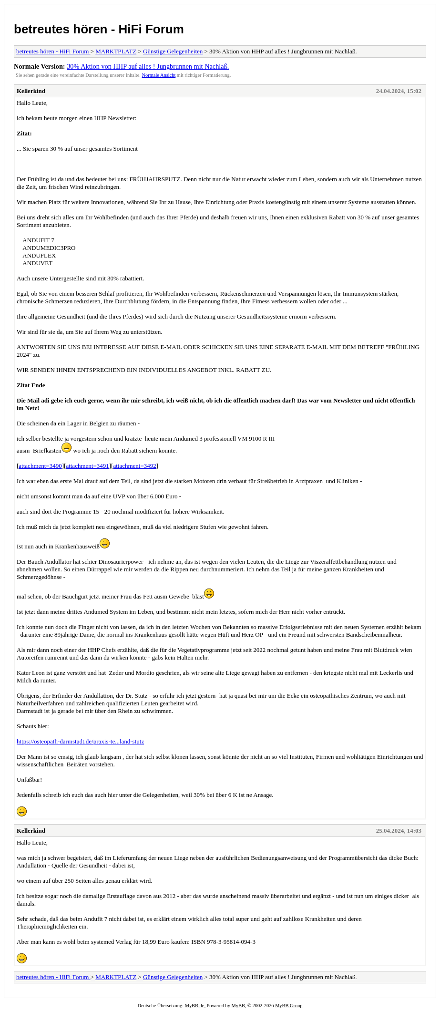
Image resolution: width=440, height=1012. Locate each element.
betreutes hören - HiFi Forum (99, 29)
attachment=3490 (40, 465)
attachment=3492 (134, 465)
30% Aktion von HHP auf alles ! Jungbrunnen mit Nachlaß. (148, 66)
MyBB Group (288, 1005)
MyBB (238, 1005)
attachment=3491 (87, 465)
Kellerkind (31, 90)
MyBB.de (195, 1005)
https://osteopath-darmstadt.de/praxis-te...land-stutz (80, 741)
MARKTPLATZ (115, 51)
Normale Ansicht (159, 75)
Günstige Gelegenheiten (173, 51)
